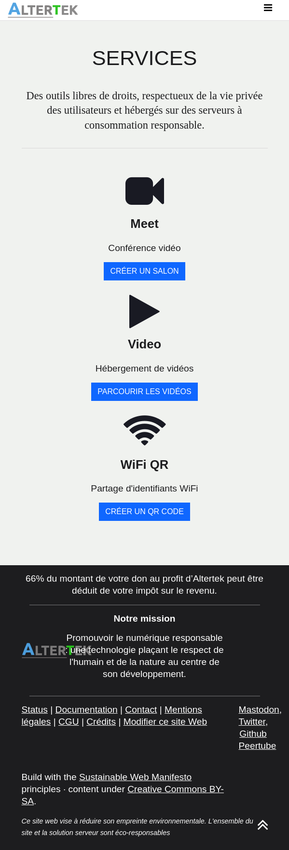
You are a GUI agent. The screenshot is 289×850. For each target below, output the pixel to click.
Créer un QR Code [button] (144, 511)
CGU (68, 722)
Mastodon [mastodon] (259, 709)
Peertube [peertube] (257, 746)
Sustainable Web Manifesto (135, 777)
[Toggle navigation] (267, 10)
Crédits (101, 722)
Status (35, 709)
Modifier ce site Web (165, 722)
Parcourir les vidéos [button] (144, 391)
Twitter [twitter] (252, 722)
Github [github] (253, 734)
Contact (141, 709)
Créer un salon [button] (144, 271)
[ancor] (263, 828)
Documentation (86, 709)
